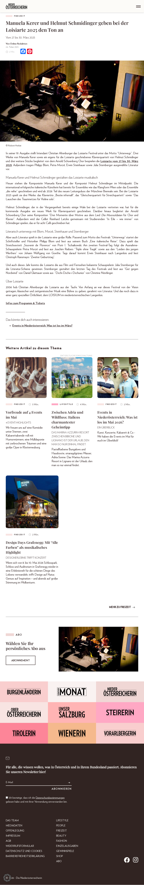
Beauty (61, 836)
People (61, 825)
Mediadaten (14, 825)
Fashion (61, 841)
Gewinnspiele (65, 851)
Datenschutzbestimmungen (50, 798)
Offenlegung (15, 831)
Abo (59, 861)
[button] (7, 878)
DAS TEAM (12, 820)
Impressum (13, 836)
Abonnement (20, 661)
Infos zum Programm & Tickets (25, 303)
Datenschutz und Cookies (24, 851)
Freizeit (19, 16)
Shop (59, 856)
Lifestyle (62, 820)
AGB (8, 841)
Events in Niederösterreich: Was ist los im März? (42, 325)
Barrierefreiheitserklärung (25, 856)
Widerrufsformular (20, 846)
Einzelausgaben (67, 846)
